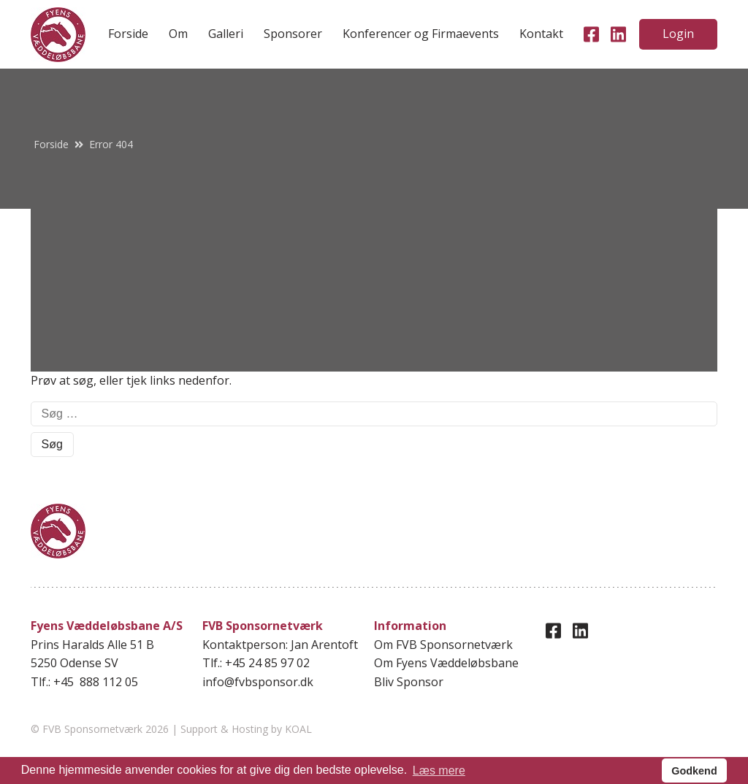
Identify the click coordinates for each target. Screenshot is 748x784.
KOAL (298, 729)
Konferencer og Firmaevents (421, 34)
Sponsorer (293, 34)
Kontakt (541, 34)
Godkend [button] (694, 771)
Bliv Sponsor (408, 682)
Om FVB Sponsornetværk (443, 645)
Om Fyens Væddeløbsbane (446, 663)
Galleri (225, 34)
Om (178, 34)
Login (678, 34)
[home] (58, 34)
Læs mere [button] (439, 770)
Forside (128, 34)
